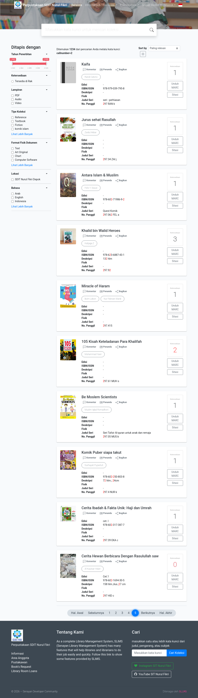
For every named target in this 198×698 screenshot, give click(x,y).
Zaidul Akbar (90, 132)
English (19, 197)
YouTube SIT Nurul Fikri (151, 674)
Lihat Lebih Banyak (22, 134)
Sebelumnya (96, 613)
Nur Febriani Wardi (112, 299)
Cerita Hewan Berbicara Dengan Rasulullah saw (120, 556)
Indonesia (20, 201)
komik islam (22, 128)
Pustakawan (19, 662)
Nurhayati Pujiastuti (94, 465)
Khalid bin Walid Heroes (100, 230)
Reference (20, 117)
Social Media (151, 5)
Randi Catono (91, 77)
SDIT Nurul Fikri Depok (27, 179)
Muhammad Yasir (93, 354)
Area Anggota (20, 658)
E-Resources (128, 5)
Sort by (143, 48)
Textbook (20, 121)
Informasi (91, 5)
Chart (18, 156)
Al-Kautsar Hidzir (92, 569)
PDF (17, 95)
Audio (18, 99)
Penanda (107, 69)
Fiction (19, 125)
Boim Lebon (90, 299)
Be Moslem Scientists (99, 397)
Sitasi (175, 94)
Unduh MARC (175, 85)
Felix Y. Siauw (91, 188)
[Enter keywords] (149, 652)
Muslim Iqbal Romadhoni (96, 409)
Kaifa (85, 64)
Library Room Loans (24, 671)
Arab (17, 193)
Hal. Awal (77, 613)
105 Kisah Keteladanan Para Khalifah (111, 341)
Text (17, 148)
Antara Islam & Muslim (100, 175)
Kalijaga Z (89, 243)
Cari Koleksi (176, 653)
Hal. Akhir (166, 613)
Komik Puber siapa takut (101, 452)
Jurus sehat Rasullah (98, 119)
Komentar (89, 69)
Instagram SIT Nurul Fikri (152, 666)
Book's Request (21, 666)
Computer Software (26, 159)
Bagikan (121, 69)
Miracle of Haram (95, 286)
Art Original (21, 152)
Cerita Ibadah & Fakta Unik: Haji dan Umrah (116, 508)
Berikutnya (148, 613)
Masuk (169, 5)
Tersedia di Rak (23, 81)
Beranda (76, 5)
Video (18, 103)
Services (109, 5)
